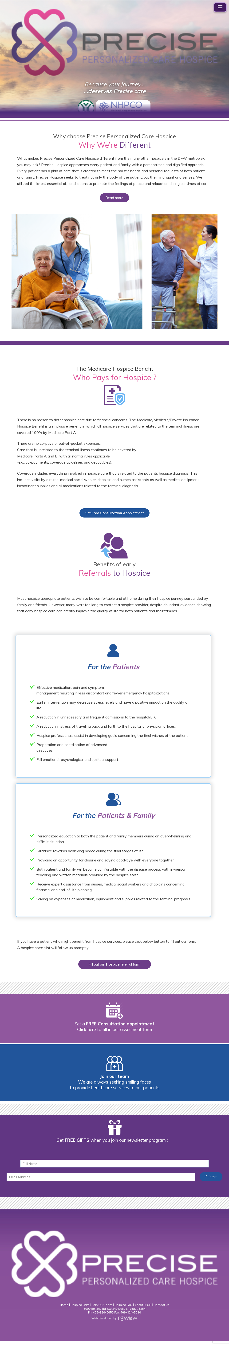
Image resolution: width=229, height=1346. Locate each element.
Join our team (114, 1080)
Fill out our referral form (114, 967)
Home (64, 1310)
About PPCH (143, 1310)
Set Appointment (114, 515)
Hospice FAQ (123, 1310)
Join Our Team (102, 1310)
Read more (115, 198)
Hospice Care (80, 1310)
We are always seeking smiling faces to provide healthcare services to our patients (114, 1088)
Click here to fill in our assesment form (114, 1033)
